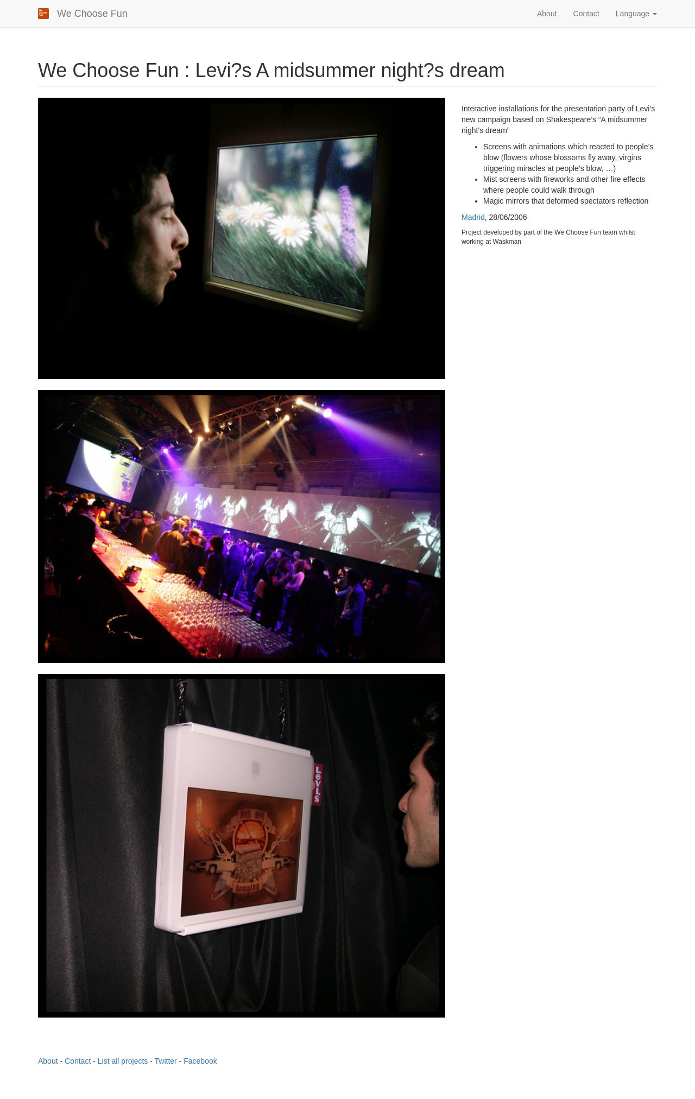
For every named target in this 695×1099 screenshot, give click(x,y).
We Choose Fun (92, 13)
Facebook (200, 1061)
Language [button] (636, 13)
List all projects (123, 1061)
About (547, 13)
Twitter (166, 1061)
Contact (586, 13)
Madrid (473, 217)
